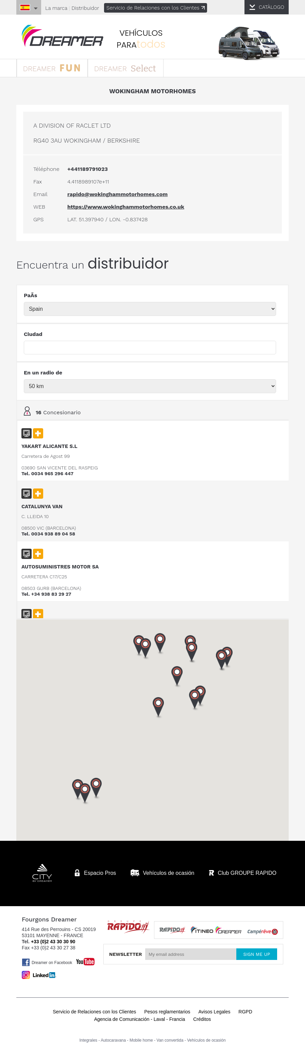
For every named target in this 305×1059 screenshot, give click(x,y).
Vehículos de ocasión (206, 1041)
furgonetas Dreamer (64, 36)
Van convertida (169, 1041)
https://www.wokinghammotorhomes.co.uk (126, 208)
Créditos (202, 1020)
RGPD (245, 1012)
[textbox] (150, 349)
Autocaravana (113, 1041)
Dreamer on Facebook (47, 963)
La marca (57, 8)
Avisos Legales (215, 1012)
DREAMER (54, 69)
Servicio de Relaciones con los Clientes (156, 8)
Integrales (88, 1041)
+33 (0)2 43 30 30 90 (53, 942)
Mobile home (141, 1041)
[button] (222, 662)
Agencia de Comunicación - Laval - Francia (139, 1020)
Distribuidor (85, 8)
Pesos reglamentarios (167, 1012)
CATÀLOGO (271, 7)
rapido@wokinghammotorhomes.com (118, 196)
